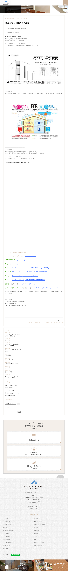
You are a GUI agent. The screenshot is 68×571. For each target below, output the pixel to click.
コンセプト (6, 518)
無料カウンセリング (39, 542)
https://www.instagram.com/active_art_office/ (25, 276)
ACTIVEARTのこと (17, 18)
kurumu (5, 527)
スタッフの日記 (9, 390)
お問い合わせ (6, 545)
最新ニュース (37, 539)
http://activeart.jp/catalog (28, 284)
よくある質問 (6, 536)
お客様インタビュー (8, 521)
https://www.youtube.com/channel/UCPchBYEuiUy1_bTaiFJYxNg (30, 268)
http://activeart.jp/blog (15, 264)
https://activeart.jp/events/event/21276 (19, 162)
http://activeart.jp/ (21, 260)
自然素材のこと (9, 395)
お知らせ (25, 18)
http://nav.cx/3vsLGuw (30, 256)
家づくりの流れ (38, 521)
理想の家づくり (38, 530)
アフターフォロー (7, 524)
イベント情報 (6, 539)
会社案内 (36, 533)
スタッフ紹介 (6, 533)
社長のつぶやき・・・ (10, 393)
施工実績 (36, 518)
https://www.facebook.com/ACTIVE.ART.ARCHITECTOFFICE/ (30, 272)
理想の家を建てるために (9, 530)
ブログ (35, 536)
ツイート (60, 320)
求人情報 (5, 548)
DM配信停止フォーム (39, 545)
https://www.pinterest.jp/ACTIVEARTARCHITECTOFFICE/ (28, 280)
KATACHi (36, 527)
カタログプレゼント (8, 542)
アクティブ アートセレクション (42, 524)
